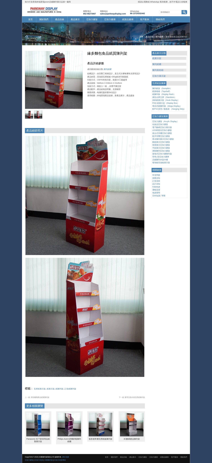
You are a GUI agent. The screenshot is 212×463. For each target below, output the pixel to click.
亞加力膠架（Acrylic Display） (165, 121)
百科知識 (156, 196)
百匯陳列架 (48, 460)
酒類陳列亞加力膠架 (161, 151)
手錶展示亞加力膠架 (161, 148)
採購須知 (156, 178)
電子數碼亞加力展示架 (162, 127)
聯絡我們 (160, 19)
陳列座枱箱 (157, 70)
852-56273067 (89, 14)
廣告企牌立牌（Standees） (164, 97)
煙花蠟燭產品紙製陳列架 (37, 397)
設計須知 (156, 184)
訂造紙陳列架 (70, 389)
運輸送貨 (156, 190)
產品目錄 (59, 19)
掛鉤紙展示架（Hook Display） (165, 100)
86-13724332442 (137, 13)
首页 (30, 19)
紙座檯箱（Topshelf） (161, 91)
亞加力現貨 (39, 460)
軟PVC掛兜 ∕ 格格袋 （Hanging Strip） (169, 109)
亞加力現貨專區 (60, 460)
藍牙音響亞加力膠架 (161, 136)
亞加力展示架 (159, 76)
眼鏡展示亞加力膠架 (161, 142)
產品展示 (75, 19)
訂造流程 (156, 181)
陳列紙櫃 (159, 37)
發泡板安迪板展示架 (161, 162)
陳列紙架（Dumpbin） (162, 88)
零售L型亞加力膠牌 (160, 157)
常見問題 (156, 175)
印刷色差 (156, 187)
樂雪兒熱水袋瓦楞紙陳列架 (132, 397)
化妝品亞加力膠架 (160, 124)
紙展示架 (51, 389)
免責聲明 (156, 193)
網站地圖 (65, 457)
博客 (164, 196)
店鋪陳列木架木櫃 (160, 160)
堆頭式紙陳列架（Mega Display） (167, 106)
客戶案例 (144, 19)
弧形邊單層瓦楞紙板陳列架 (100, 439)
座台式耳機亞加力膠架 (162, 133)
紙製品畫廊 (127, 19)
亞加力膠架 (92, 19)
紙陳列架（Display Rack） (164, 94)
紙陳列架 (59, 389)
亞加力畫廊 (110, 19)
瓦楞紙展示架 (40, 389)
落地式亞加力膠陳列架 (162, 154)
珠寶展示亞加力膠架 (161, 145)
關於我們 (43, 19)
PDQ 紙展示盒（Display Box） (165, 103)
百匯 (141, 37)
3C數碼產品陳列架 (132, 439)
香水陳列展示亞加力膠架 (163, 139)
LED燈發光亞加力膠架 (162, 130)
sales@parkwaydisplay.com (113, 14)
